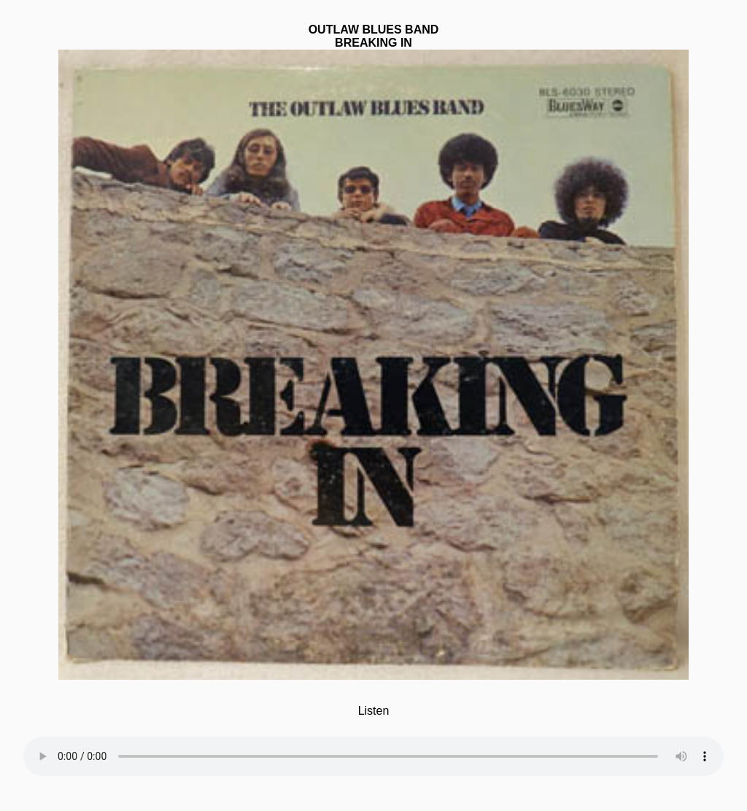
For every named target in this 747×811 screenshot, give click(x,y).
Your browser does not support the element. (373, 747)
